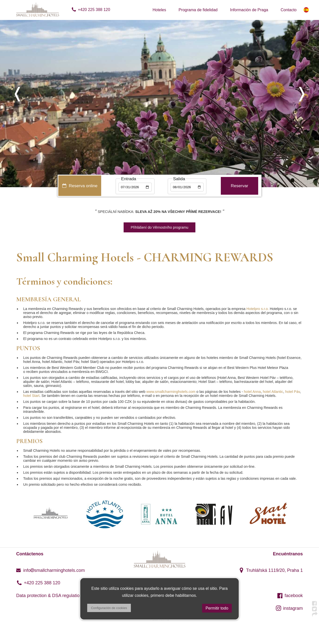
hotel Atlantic (273, 392)
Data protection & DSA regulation (49, 595)
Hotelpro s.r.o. (258, 309)
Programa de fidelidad (198, 10)
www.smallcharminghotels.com (170, 392)
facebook (290, 595)
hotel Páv (292, 392)
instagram (289, 608)
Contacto (289, 10)
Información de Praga (249, 10)
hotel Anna (252, 392)
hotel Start (31, 396)
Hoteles (159, 10)
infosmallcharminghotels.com (50, 570)
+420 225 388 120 (90, 9)
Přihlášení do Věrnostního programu (159, 227)
